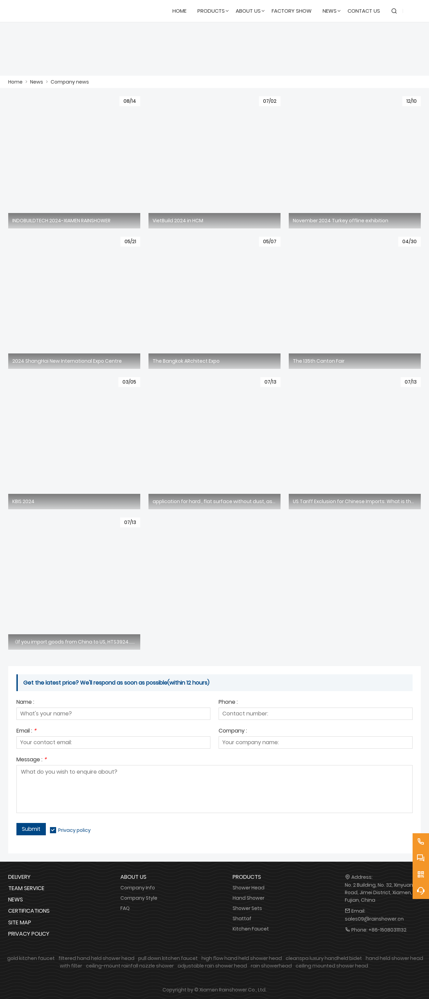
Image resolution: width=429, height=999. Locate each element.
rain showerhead (271, 965)
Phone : (228, 702)
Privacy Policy (28, 934)
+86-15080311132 (387, 929)
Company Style (138, 898)
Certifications (29, 911)
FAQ (125, 908)
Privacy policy (74, 830)
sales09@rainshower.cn (374, 918)
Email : (26, 731)
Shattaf (242, 918)
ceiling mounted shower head (332, 965)
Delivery (19, 877)
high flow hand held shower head (242, 958)
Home (15, 81)
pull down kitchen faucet (168, 958)
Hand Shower (248, 898)
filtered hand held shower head (96, 958)
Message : (31, 760)
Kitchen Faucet (251, 928)
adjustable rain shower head (212, 965)
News (36, 81)
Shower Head (248, 887)
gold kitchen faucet (31, 958)
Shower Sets (247, 908)
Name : (25, 702)
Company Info (137, 887)
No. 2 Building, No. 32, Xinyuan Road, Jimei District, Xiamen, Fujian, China (379, 892)
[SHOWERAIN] (41, 11)
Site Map (19, 922)
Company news (70, 81)
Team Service (26, 888)
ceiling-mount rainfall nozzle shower (130, 965)
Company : (233, 731)
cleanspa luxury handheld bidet (324, 958)
